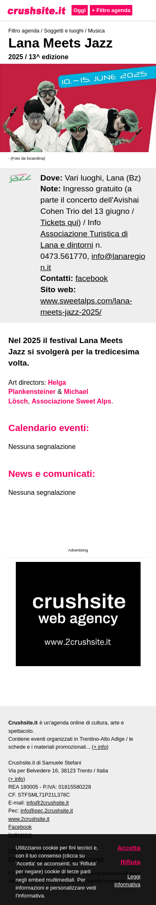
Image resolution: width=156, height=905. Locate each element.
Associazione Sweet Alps (71, 401)
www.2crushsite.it (29, 819)
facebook (91, 278)
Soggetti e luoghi (63, 31)
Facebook (20, 827)
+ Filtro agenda (111, 10)
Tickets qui (59, 222)
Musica (96, 31)
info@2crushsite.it (47, 803)
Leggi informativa (127, 880)
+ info (100, 747)
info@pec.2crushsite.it (46, 810)
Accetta (129, 847)
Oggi (80, 10)
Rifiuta (131, 861)
